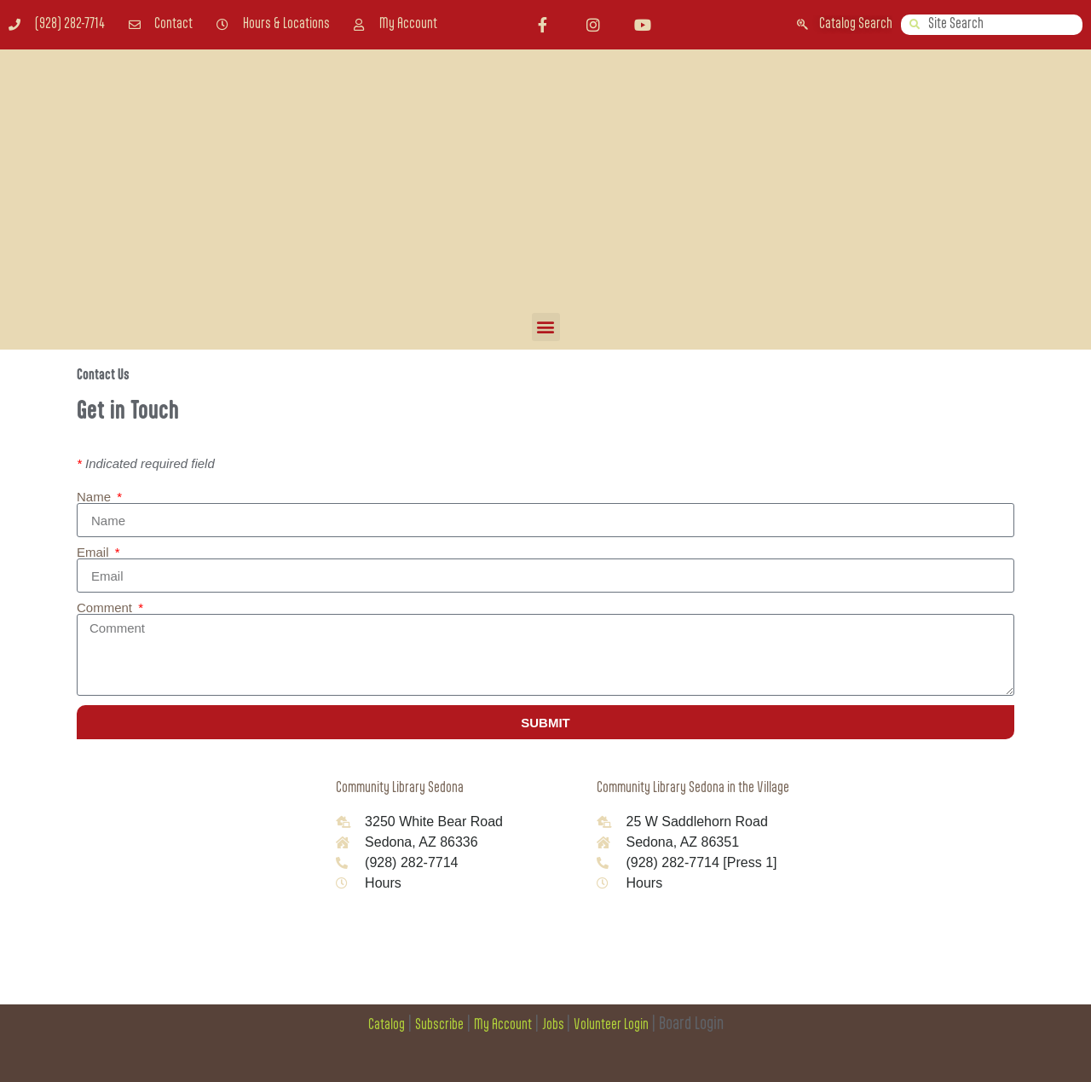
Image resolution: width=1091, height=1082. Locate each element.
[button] (546, 327)
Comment (106, 607)
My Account (503, 1025)
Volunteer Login (611, 1025)
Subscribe (439, 1025)
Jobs (554, 1025)
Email (95, 552)
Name (95, 496)
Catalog (386, 1025)
